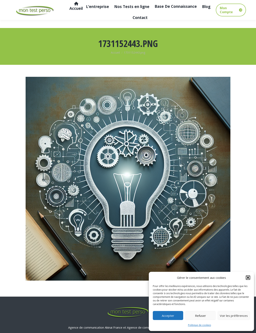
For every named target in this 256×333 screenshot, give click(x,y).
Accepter (168, 316)
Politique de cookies (199, 325)
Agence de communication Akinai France (95, 327)
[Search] (224, 4)
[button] (248, 278)
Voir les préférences (234, 316)
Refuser (200, 316)
